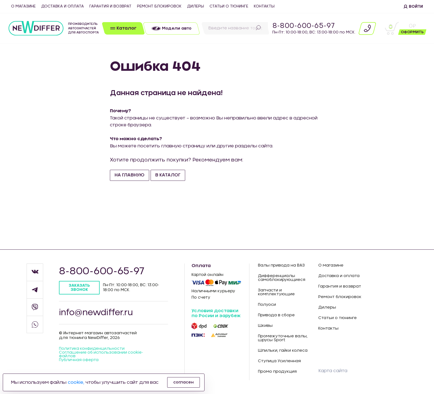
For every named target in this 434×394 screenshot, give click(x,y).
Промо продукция (277, 372)
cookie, (76, 382)
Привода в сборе (276, 315)
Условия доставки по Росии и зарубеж (216, 313)
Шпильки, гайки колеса (283, 351)
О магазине (23, 6)
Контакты (264, 6)
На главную (129, 175)
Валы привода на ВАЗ (281, 265)
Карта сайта (332, 371)
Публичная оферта (79, 361)
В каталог (167, 175)
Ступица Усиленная (279, 361)
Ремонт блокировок (159, 6)
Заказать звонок (79, 288)
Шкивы (265, 326)
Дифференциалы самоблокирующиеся (281, 278)
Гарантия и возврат (110, 6)
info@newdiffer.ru (97, 313)
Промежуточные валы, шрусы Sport (283, 338)
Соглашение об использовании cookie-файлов (101, 355)
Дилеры (195, 6)
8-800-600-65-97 (303, 26)
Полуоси (267, 305)
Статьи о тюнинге (229, 6)
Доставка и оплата (62, 6)
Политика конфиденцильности (92, 349)
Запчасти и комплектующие (276, 292)
